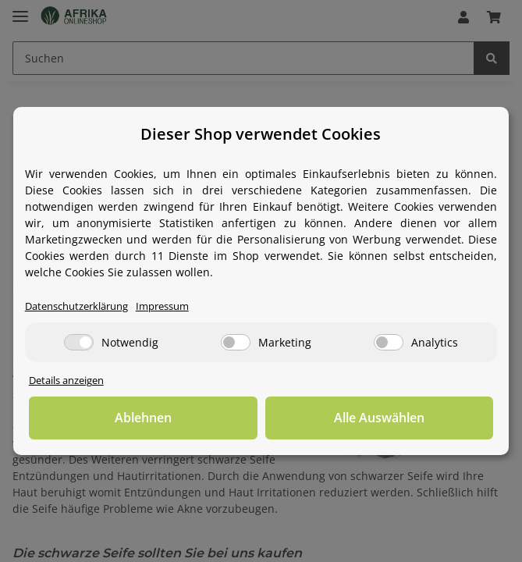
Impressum (162, 306)
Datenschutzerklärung (76, 306)
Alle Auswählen (379, 417)
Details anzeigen (66, 380)
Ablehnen (143, 417)
